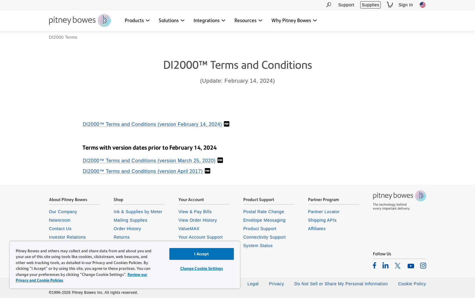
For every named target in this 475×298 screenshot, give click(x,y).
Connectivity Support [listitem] (264, 237)
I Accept (201, 254)
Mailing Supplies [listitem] (130, 220)
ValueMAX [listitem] (189, 229)
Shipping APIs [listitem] (322, 220)
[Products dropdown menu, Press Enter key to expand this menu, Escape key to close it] (137, 20)
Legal (253, 284)
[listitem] (374, 265)
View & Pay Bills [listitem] (195, 212)
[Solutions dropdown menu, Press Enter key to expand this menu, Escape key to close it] (172, 20)
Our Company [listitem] (63, 212)
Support (346, 4)
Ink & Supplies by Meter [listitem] (138, 212)
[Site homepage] (80, 21)
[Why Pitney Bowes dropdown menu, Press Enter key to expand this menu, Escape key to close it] (294, 20)
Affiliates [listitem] (317, 229)
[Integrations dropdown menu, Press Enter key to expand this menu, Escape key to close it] (210, 20)
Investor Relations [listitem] (67, 237)
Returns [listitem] (122, 237)
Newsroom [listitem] (60, 220)
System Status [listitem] (258, 246)
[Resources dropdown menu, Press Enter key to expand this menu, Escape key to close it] (249, 20)
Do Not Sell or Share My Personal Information (341, 284)
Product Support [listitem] (260, 229)
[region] (125, 264)
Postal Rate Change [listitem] (263, 212)
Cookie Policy (412, 284)
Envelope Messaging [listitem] (264, 220)
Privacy (276, 284)
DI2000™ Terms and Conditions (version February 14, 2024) (152, 124)
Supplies (370, 4)
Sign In (406, 4)
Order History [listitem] (127, 229)
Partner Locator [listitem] (324, 212)
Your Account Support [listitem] (200, 237)
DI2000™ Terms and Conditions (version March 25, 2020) (149, 161)
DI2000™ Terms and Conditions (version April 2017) (143, 171)
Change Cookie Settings (201, 268)
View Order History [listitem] (197, 220)
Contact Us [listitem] (60, 229)
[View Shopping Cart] (390, 4)
